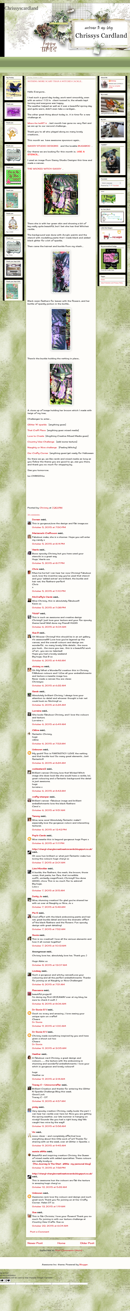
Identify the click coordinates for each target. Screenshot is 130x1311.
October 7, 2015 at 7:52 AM (48, 929)
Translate (114, 185)
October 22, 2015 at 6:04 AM (50, 1226)
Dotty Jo (37, 896)
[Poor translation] (7, 1280)
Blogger (83, 1264)
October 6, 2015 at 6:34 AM (49, 705)
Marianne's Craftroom (44, 533)
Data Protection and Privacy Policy (112, 283)
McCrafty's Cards (42, 597)
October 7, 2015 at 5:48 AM (48, 907)
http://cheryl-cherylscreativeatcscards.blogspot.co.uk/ (62, 849)
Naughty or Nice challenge (42, 447)
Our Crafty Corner (38, 453)
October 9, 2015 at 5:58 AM (49, 1126)
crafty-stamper (40, 797)
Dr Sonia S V (39, 1009)
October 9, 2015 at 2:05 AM (49, 1048)
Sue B (35, 633)
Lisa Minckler (39, 868)
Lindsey (36, 971)
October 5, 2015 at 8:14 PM (48, 543)
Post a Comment (39, 1231)
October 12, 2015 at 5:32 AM (49, 1187)
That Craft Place (37, 430)
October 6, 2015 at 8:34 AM (49, 763)
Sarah (35, 691)
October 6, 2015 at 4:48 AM (49, 660)
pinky (35, 1107)
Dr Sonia (37, 1022)
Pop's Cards (39, 835)
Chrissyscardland (21, 8)
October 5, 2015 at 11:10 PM (49, 591)
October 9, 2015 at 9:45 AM (49, 1145)
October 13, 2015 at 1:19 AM (48, 1206)
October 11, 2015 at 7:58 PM (49, 1167)
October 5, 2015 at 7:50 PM (49, 527)
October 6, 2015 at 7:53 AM (49, 743)
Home (61, 1243)
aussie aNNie (39, 1151)
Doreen (36, 519)
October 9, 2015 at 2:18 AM (48, 1079)
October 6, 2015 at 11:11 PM (48, 843)
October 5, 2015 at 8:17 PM (48, 563)
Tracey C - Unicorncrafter (46, 1085)
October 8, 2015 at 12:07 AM (49, 965)
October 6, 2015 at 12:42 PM (49, 829)
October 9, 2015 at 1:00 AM (49, 1026)
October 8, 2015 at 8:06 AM (49, 1003)
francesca (37, 990)
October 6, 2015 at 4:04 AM (49, 627)
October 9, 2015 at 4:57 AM (49, 1101)
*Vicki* (35, 613)
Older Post (87, 1243)
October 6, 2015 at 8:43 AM (49, 791)
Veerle (35, 549)
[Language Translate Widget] (111, 183)
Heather (36, 1054)
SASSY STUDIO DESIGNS (43, 146)
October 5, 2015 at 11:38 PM (49, 607)
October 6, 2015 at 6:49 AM (49, 724)
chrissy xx (38, 666)
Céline (35, 730)
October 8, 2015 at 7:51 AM (48, 984)
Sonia (35, 935)
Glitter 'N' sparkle (37, 424)
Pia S (35, 913)
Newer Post (35, 1243)
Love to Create (36, 436)
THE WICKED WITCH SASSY (44, 168)
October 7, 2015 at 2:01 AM (48, 862)
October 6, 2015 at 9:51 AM (48, 810)
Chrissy (113, 81)
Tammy (36, 816)
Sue (34, 1212)
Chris (35, 569)
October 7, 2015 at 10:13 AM (49, 945)
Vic (33, 1132)
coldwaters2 (39, 769)
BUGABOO (84, 146)
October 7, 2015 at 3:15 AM (48, 890)
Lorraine (36, 711)
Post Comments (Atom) (68, 1250)
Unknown (37, 749)
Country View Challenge (41, 441)
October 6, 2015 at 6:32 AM (49, 685)
